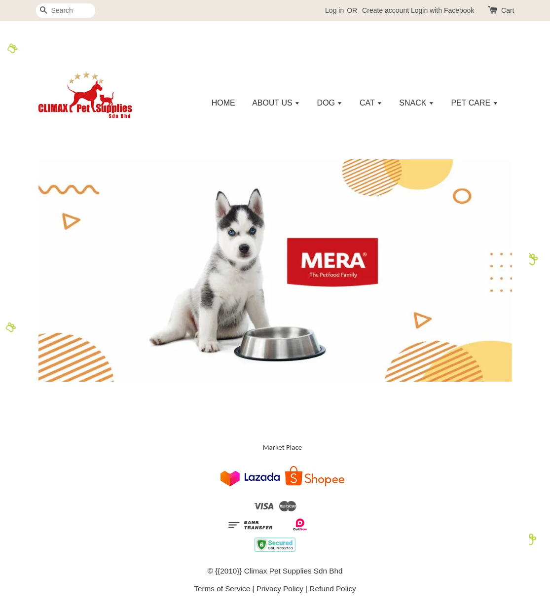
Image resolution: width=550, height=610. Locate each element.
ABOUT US (276, 103)
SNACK (416, 103)
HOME (223, 103)
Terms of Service (222, 588)
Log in (334, 10)
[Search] (65, 10)
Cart (507, 10)
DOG (330, 103)
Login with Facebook (442, 10)
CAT (371, 103)
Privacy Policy (280, 588)
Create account (385, 10)
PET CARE (474, 103)
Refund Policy (332, 588)
